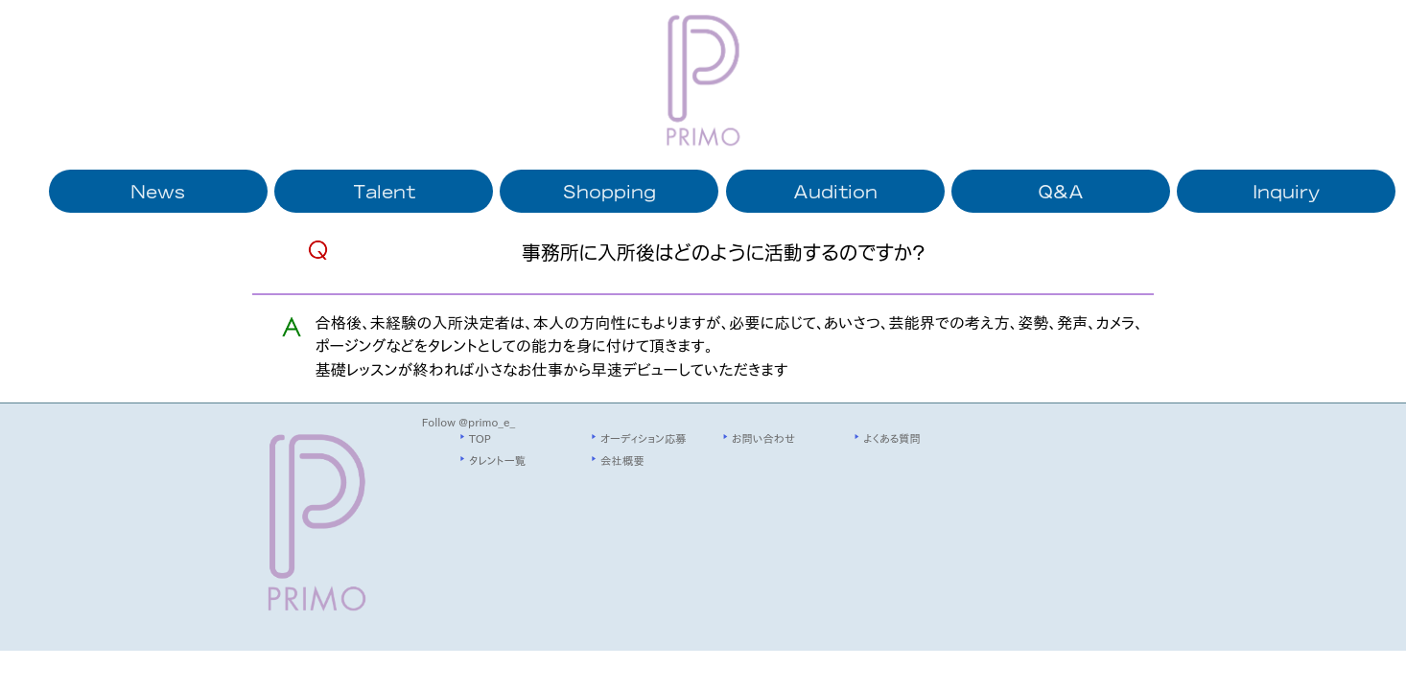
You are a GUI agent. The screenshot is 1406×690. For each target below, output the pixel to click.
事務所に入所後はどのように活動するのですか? (723, 251)
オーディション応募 (643, 438)
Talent (384, 190)
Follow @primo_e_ (468, 422)
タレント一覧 (497, 460)
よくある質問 (892, 438)
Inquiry (1286, 190)
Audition (835, 190)
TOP (480, 438)
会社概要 (622, 460)
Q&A (1061, 190)
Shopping (609, 190)
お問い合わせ (763, 438)
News (157, 190)
